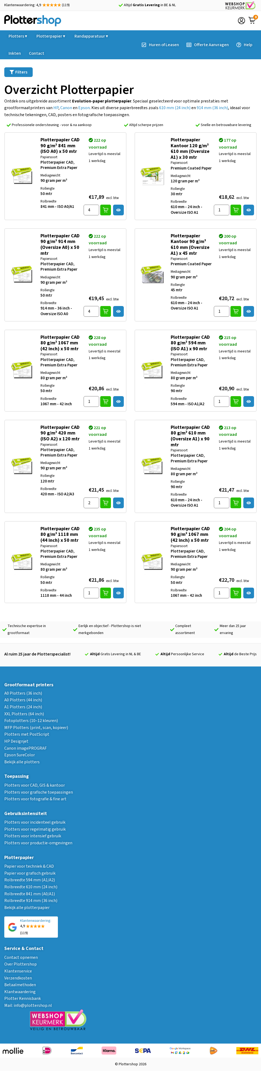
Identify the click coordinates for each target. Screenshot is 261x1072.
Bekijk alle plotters (22, 762)
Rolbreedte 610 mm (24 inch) (30, 887)
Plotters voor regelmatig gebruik (35, 829)
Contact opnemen (21, 957)
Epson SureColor (19, 755)
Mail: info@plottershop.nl (28, 1005)
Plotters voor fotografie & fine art (35, 799)
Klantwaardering (20, 992)
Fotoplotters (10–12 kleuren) (31, 721)
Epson (84, 108)
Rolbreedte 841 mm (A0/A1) (29, 894)
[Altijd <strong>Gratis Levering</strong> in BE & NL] (120, 5)
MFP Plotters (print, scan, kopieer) (36, 728)
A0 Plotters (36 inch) (23, 693)
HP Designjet (16, 741)
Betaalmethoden (20, 985)
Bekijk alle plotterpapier (27, 908)
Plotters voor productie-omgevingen (38, 843)
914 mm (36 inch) (212, 108)
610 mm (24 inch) (175, 108)
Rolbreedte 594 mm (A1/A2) (29, 880)
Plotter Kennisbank (22, 998)
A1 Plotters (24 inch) (23, 707)
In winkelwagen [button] (105, 210)
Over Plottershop (20, 964)
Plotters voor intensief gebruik (32, 836)
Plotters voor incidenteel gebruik (34, 822)
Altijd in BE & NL (150, 5)
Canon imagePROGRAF (25, 748)
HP (55, 108)
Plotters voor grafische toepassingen (38, 792)
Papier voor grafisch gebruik (29, 873)
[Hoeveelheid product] (91, 210)
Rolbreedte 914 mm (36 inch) (30, 901)
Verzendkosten (18, 978)
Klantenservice (18, 971)
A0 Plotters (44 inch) (23, 700)
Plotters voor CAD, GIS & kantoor (34, 785)
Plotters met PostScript (26, 734)
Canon (66, 108)
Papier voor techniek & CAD (29, 866)
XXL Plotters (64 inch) (24, 714)
